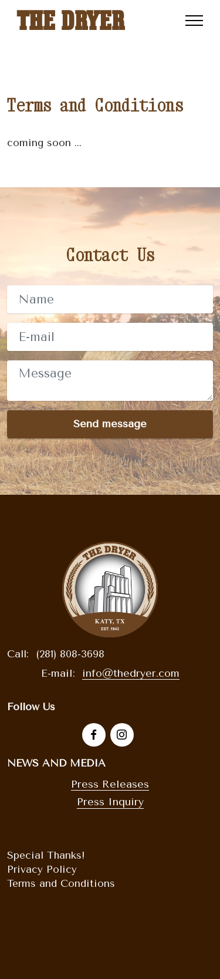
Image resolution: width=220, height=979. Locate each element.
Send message (110, 423)
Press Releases (110, 784)
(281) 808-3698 (70, 654)
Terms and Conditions (61, 883)
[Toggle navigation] (194, 20)
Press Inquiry (110, 801)
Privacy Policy (42, 869)
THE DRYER (70, 20)
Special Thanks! (46, 855)
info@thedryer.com (131, 673)
